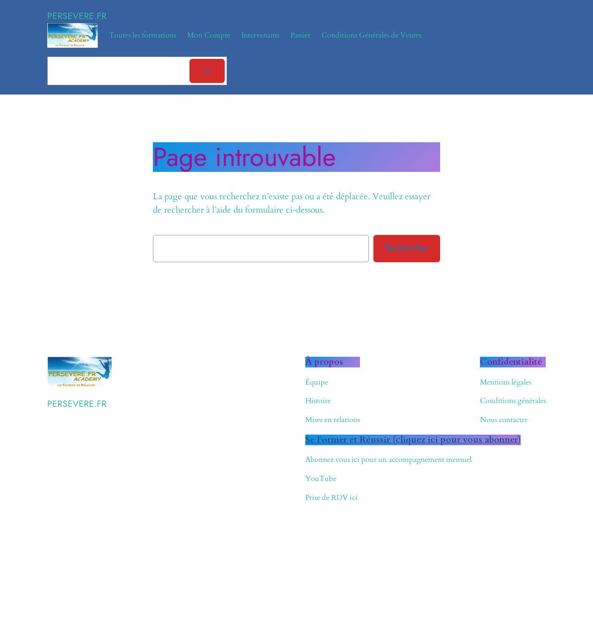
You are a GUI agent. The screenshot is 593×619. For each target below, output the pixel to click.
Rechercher (406, 247)
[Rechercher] (206, 71)
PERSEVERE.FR (77, 15)
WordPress (103, 565)
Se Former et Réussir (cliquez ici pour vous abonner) (413, 440)
